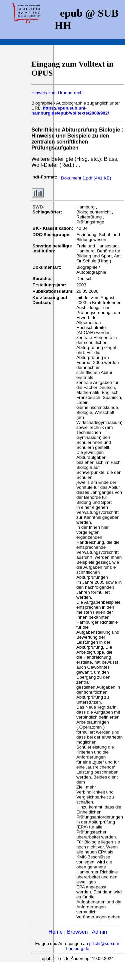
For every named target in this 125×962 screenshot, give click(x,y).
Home (55, 932)
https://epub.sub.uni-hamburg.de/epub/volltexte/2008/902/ (70, 111)
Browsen (77, 932)
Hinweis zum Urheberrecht (57, 92)
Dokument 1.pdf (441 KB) (86, 177)
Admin (99, 932)
